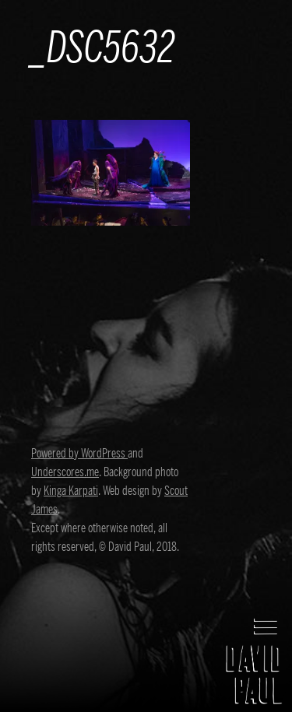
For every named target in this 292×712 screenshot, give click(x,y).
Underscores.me (65, 472)
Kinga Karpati (71, 491)
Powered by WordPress (79, 453)
